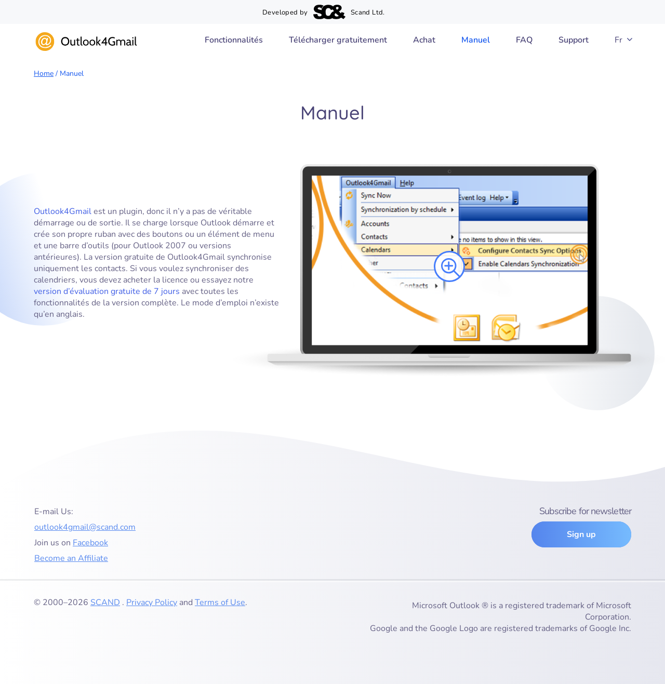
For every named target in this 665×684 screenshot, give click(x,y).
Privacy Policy (151, 602)
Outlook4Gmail (62, 211)
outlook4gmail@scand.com (85, 527)
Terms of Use (220, 602)
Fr (618, 40)
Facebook (90, 542)
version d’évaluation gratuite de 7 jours (107, 291)
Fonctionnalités (234, 40)
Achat (424, 40)
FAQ (524, 40)
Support (573, 40)
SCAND (105, 602)
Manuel (475, 40)
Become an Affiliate (71, 558)
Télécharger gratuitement (338, 40)
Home (44, 73)
